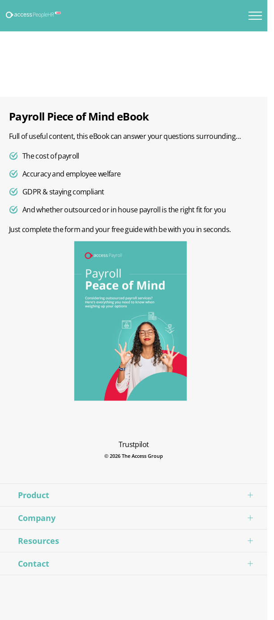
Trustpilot (134, 444)
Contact (33, 563)
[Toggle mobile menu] (255, 15)
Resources (38, 540)
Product (33, 495)
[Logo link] (34, 15)
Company (37, 517)
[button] (133, 494)
